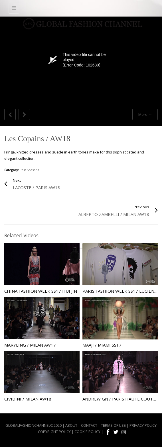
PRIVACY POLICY (143, 425)
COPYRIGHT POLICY (54, 431)
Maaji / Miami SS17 (102, 345)
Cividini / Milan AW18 (27, 399)
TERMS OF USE (113, 425)
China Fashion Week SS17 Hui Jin (40, 291)
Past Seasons (29, 170)
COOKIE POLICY (87, 431)
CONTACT (89, 425)
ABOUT (71, 425)
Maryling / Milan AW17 (30, 345)
